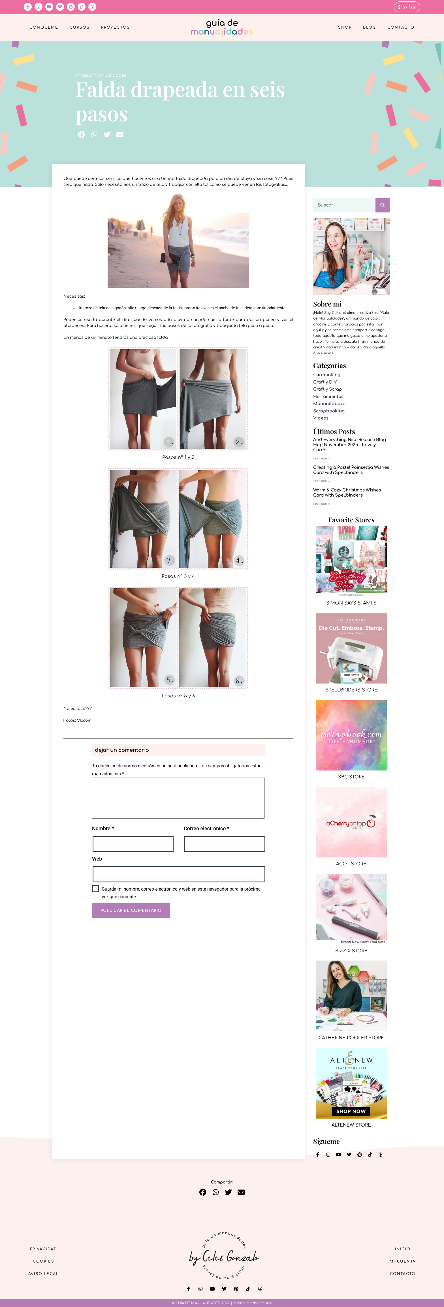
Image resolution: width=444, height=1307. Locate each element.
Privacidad (46, 1248)
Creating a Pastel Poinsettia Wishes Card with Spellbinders (351, 469)
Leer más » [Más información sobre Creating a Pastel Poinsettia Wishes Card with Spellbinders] (321, 480)
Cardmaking (326, 374)
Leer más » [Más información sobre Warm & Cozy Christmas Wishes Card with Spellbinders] (321, 503)
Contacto (401, 27)
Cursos (80, 27)
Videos (320, 417)
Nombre (103, 828)
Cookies (46, 1261)
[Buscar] (382, 205)
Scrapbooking (329, 410)
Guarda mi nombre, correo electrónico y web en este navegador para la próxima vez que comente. (181, 892)
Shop (345, 27)
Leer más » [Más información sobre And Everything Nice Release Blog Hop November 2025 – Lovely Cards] (321, 457)
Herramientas (328, 396)
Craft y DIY (325, 381)
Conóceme (43, 27)
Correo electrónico (206, 828)
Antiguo (84, 75)
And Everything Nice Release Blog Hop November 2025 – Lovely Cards (349, 444)
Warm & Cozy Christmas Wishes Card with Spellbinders (347, 492)
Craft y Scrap (327, 388)
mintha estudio (259, 1303)
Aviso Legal (46, 1274)
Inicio (400, 1248)
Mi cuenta (400, 1261)
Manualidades (110, 75)
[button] (81, 133)
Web (97, 858)
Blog (369, 27)
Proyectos (115, 27)
